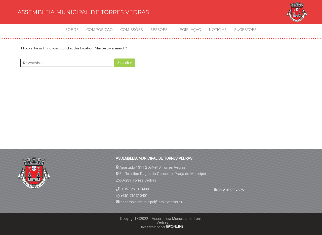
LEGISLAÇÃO (189, 29)
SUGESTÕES (245, 29)
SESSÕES (159, 29)
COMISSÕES (131, 29)
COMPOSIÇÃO (99, 29)
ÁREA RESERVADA (230, 190)
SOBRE (72, 29)
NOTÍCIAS (218, 29)
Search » (124, 62)
